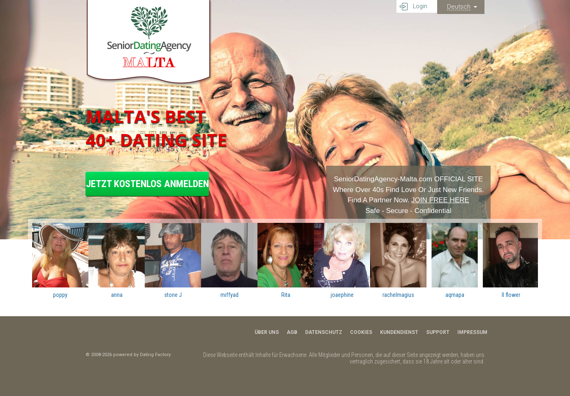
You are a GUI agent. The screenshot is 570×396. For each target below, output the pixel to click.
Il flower (511, 295)
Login (420, 6)
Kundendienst (399, 332)
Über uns (267, 332)
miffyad (229, 295)
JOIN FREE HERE (440, 200)
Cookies (361, 332)
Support (438, 332)
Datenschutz (323, 332)
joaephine (342, 295)
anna (117, 295)
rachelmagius (398, 295)
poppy (60, 295)
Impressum (472, 332)
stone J (173, 295)
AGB (292, 332)
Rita (285, 295)
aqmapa (454, 295)
